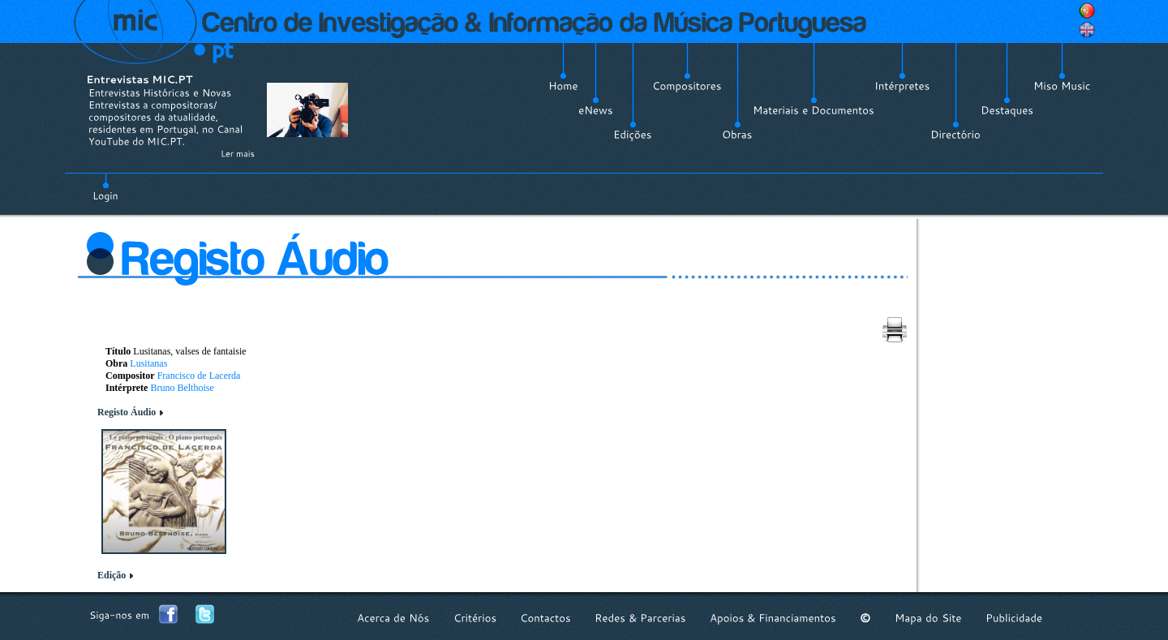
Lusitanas (148, 363)
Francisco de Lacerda (199, 375)
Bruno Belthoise (181, 387)
